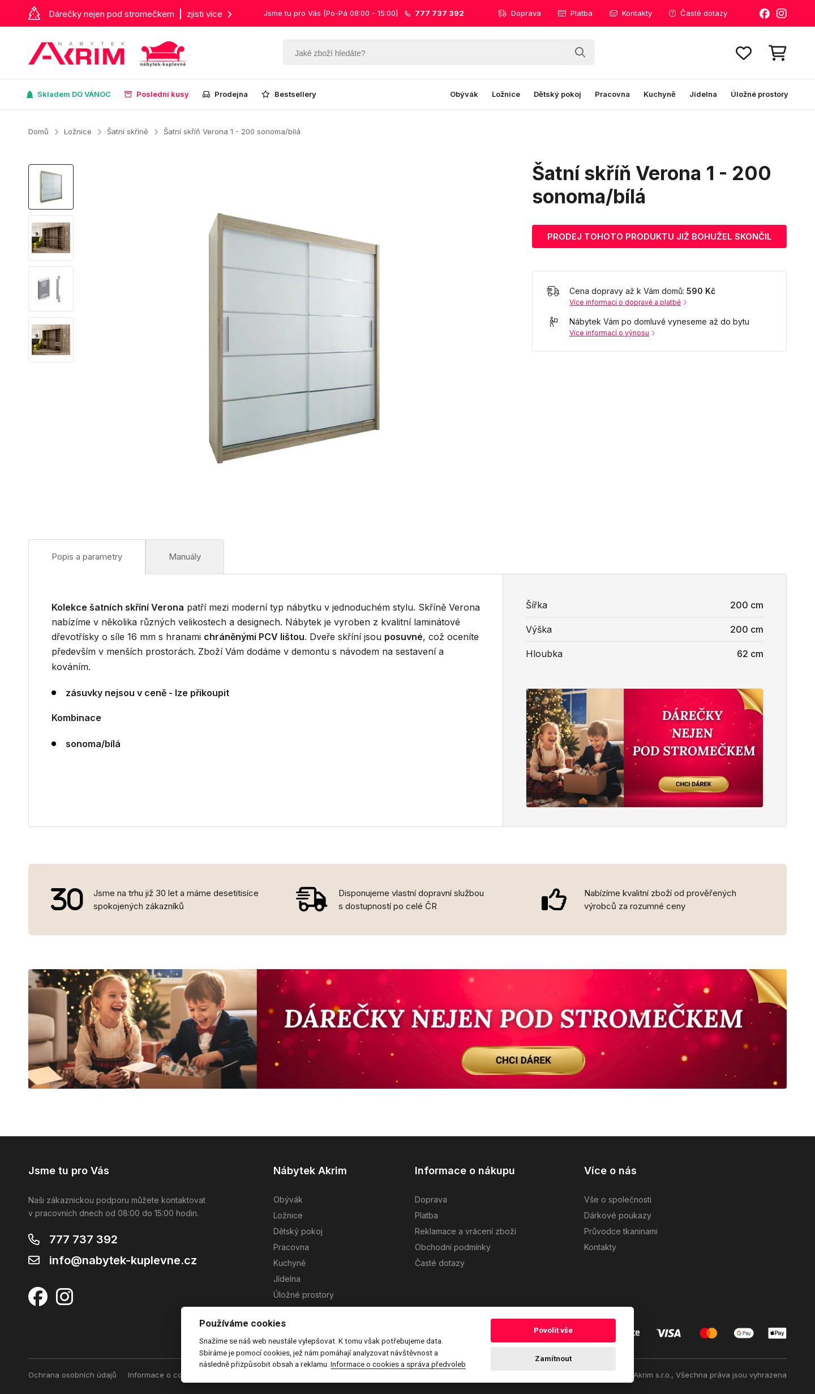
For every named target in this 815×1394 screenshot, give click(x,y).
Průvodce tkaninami (621, 1231)
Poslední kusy (157, 94)
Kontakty (631, 13)
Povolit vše (553, 1330)
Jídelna (703, 94)
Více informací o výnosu (612, 333)
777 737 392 (83, 1239)
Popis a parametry (87, 556)
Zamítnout (553, 1358)
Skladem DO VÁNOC (69, 94)
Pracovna (612, 94)
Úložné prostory (759, 94)
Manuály (185, 556)
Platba (575, 13)
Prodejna (225, 94)
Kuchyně (660, 94)
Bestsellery (288, 94)
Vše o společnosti (617, 1199)
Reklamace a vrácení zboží (465, 1231)
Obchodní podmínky (453, 1247)
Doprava (519, 13)
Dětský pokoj (557, 94)
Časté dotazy (698, 13)
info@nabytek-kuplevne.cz (123, 1260)
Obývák (464, 94)
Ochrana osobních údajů (72, 1374)
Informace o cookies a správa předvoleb (398, 1364)
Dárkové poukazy (617, 1215)
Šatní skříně (127, 131)
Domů (38, 131)
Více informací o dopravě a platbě (628, 302)
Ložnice (506, 94)
